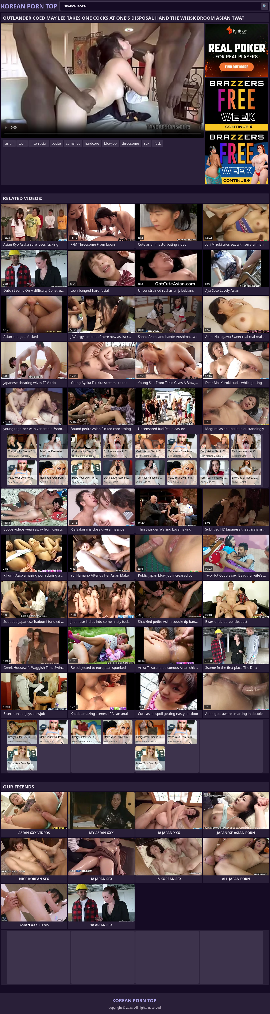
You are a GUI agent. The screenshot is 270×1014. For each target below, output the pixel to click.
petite (56, 143)
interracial (39, 143)
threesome (130, 143)
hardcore (92, 143)
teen (22, 143)
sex (146, 143)
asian (9, 143)
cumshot (73, 143)
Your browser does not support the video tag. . (102, 80)
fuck (157, 143)
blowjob (110, 143)
